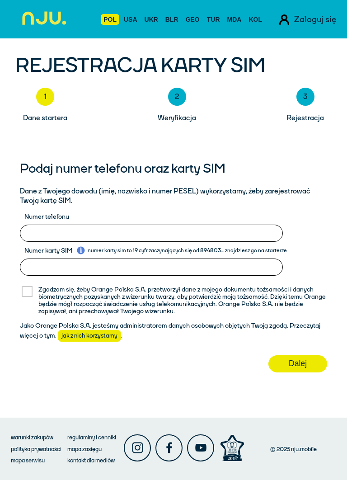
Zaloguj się (315, 19)
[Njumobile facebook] (169, 447)
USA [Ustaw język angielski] (130, 19)
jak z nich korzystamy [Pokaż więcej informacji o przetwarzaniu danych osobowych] (89, 336)
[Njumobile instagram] (137, 447)
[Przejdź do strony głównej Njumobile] (41, 19)
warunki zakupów (32, 437)
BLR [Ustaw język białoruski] (171, 19)
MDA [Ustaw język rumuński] (234, 19)
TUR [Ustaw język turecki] (213, 19)
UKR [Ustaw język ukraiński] (151, 19)
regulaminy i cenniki (91, 437)
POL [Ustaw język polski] (110, 19)
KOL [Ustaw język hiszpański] (255, 19)
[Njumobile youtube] (200, 447)
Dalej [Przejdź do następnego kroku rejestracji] (298, 363)
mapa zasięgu (84, 449)
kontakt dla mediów (91, 460)
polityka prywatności (36, 449)
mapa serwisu (28, 460)
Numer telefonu (46, 216)
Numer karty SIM (48, 250)
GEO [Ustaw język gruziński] (193, 19)
